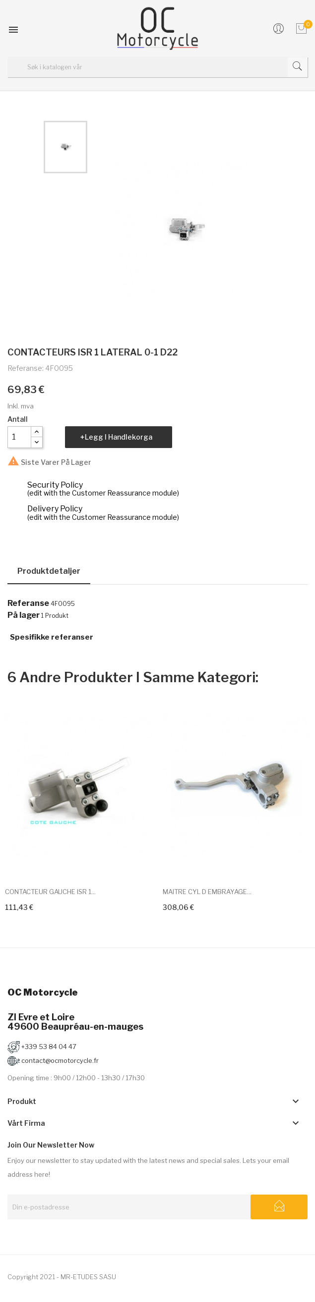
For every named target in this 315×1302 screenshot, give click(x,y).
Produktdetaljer (48, 571)
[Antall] (19, 437)
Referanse (28, 603)
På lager (23, 615)
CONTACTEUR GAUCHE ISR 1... (50, 892)
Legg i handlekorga (118, 437)
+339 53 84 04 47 (41, 1047)
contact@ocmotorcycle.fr (53, 1060)
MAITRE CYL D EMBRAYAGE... (207, 892)
